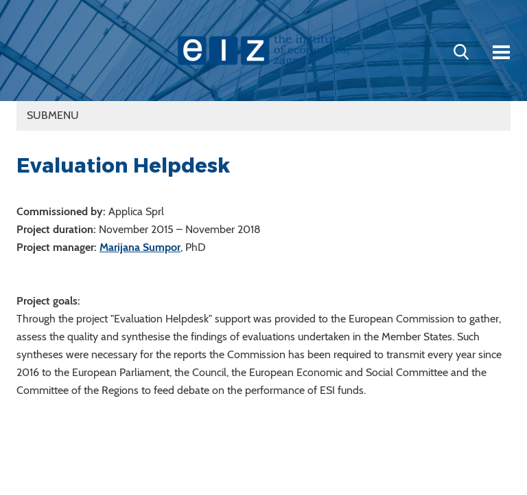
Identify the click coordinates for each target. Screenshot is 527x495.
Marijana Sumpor (139, 247)
